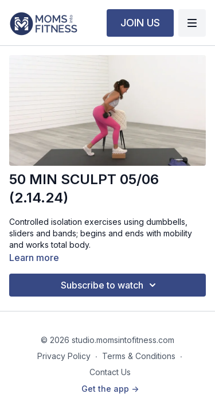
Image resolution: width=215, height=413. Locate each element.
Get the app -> (110, 388)
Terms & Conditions (138, 356)
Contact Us (110, 372)
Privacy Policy (64, 356)
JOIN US (140, 23)
